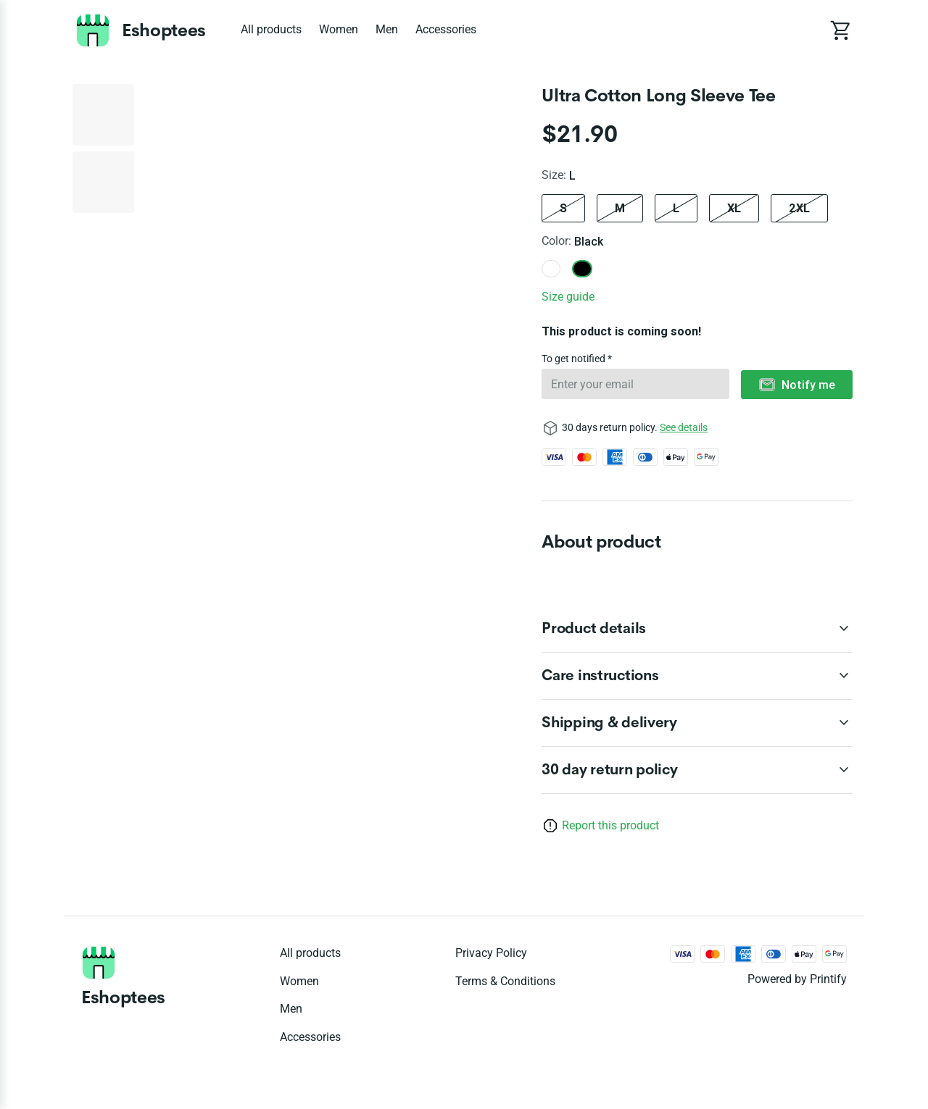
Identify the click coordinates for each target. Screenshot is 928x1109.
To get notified (575, 358)
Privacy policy (491, 953)
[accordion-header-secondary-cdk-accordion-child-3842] (697, 723)
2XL (799, 208)
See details (684, 427)
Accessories (445, 29)
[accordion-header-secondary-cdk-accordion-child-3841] (697, 676)
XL (734, 208)
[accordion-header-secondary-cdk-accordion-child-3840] (697, 629)
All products (271, 29)
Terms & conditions (505, 981)
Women (338, 29)
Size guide (568, 297)
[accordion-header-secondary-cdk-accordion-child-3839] (697, 770)
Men (387, 29)
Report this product (610, 825)
